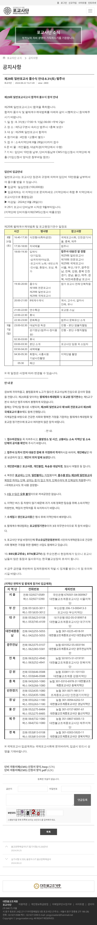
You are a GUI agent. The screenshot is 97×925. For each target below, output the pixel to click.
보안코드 (12, 813)
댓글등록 (83, 800)
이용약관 (23, 904)
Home (5, 57)
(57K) (29, 766)
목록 (48, 831)
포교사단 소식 (14, 58)
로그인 (64, 2)
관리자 (91, 904)
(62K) (28, 770)
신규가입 (72, 2)
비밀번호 (53, 789)
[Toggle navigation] (90, 10)
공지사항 (33, 58)
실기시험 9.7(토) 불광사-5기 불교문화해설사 (31, 859)
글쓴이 (9, 789)
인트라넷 (92, 2)
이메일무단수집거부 (62, 904)
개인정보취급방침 (39, 904)
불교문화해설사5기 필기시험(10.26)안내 (29, 846)
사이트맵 (82, 2)
